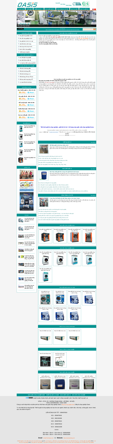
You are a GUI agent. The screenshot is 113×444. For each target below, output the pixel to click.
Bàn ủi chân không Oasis (45, 353)
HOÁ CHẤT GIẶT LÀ (67, 168)
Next (94, 19)
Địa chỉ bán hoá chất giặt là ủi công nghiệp (47, 182)
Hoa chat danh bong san (37, 440)
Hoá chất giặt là (65, 395)
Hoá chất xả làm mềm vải (25, 60)
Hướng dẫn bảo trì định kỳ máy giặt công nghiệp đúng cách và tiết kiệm (30, 265)
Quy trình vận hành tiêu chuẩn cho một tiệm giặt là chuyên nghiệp (30, 243)
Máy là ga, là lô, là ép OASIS (26, 46)
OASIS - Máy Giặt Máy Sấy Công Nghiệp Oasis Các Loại (50, 158)
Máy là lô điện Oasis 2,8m (45, 330)
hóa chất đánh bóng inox (74, 440)
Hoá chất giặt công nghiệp (25, 57)
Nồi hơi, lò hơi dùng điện (25, 68)
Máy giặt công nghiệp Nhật (36, 395)
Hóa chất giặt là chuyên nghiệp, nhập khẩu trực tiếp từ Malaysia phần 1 (53, 184)
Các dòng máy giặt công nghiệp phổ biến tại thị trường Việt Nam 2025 (29, 272)
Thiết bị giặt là (20, 440)
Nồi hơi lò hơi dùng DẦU (25, 71)
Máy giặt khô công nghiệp (36, 442)
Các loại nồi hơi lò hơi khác (26, 82)
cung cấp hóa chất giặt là (48, 442)
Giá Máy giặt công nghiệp (85, 440)
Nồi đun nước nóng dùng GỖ (26, 79)
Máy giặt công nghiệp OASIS (26, 35)
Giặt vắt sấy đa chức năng (25, 44)
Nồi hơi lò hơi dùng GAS (25, 74)
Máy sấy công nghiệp (78, 395)
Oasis (73, 404)
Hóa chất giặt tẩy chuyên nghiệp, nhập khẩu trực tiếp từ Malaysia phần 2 (53, 187)
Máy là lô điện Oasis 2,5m (60, 330)
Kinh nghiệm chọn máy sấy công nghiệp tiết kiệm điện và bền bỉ (29, 287)
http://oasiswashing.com (69, 438)
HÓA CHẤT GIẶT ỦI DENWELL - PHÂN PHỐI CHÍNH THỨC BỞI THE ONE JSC (56, 189)
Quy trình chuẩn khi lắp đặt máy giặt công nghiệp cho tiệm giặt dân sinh (53, 219)
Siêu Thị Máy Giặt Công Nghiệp (72, 442)
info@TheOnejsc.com (48, 438)
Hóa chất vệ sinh (27, 440)
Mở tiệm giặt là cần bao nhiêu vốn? (59, 145)
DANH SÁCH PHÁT (53, 132)
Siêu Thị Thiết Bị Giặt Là (59, 442)
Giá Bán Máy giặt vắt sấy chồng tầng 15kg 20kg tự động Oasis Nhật (52, 160)
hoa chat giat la (48, 440)
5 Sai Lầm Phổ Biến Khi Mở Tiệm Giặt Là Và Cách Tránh (30, 236)
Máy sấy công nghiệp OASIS (26, 38)
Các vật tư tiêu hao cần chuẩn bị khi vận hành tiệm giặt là (29, 220)
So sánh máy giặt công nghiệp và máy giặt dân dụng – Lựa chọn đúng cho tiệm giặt (56, 213)
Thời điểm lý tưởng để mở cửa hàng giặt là (47, 211)
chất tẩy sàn (55, 440)
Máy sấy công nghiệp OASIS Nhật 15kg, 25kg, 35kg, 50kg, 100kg (52, 164)
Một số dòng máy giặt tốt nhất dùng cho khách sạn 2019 (50, 156)
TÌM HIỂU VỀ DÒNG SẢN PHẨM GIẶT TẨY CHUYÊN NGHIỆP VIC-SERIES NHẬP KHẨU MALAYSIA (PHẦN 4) (63, 191)
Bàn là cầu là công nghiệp (25, 49)
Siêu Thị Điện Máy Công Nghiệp (87, 442)
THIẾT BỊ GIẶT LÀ (67, 142)
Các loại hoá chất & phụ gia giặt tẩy (27, 63)
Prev (18, 19)
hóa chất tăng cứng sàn (63, 440)
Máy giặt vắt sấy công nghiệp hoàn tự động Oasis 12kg (50, 162)
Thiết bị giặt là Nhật (53, 395)
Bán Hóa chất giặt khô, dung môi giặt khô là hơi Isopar (64, 171)
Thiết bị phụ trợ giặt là (25, 52)
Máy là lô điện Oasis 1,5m (74, 330)
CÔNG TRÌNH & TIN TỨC (67, 195)
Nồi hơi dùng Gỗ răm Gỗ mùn (26, 76)
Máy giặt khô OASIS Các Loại (26, 41)
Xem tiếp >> (93, 142)
